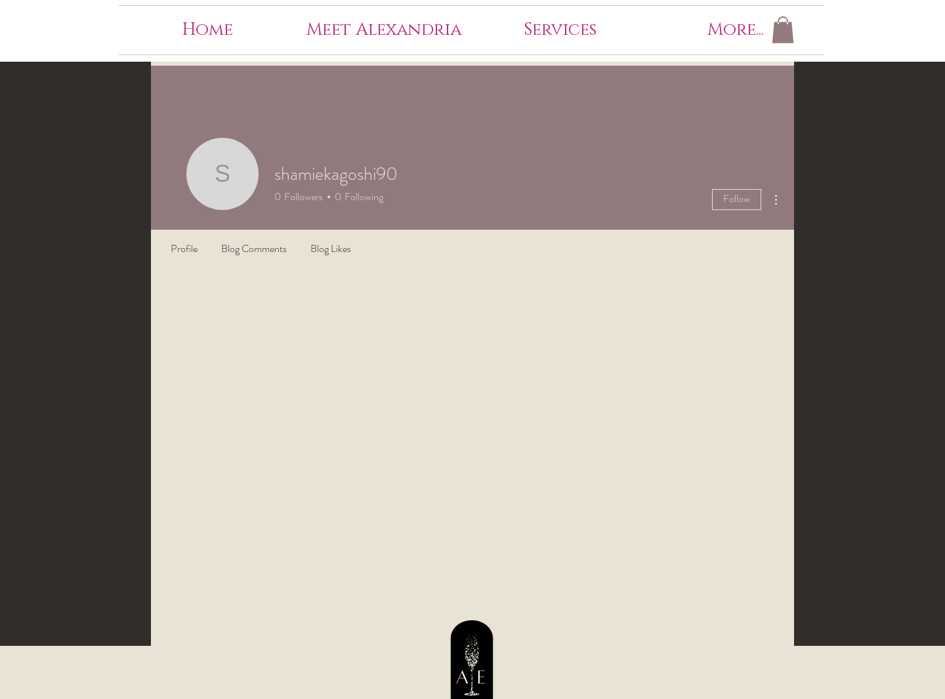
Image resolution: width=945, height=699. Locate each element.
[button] (783, 29)
